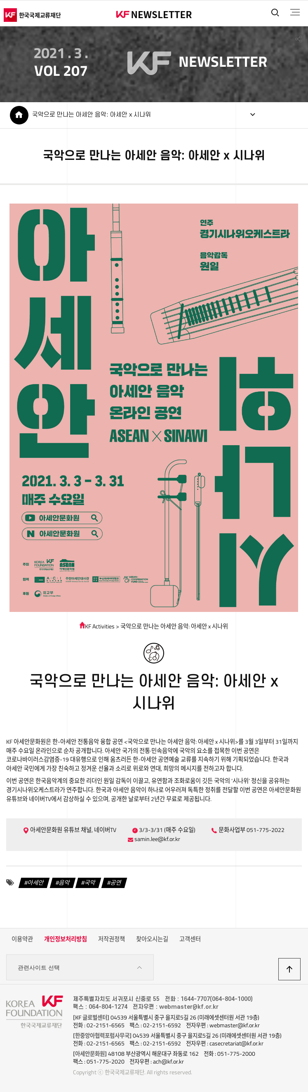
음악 (64, 882)
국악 (89, 882)
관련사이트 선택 (80, 967)
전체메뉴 (295, 12)
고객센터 (190, 939)
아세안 (35, 882)
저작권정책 (111, 939)
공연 (115, 882)
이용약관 (22, 939)
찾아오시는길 (152, 939)
